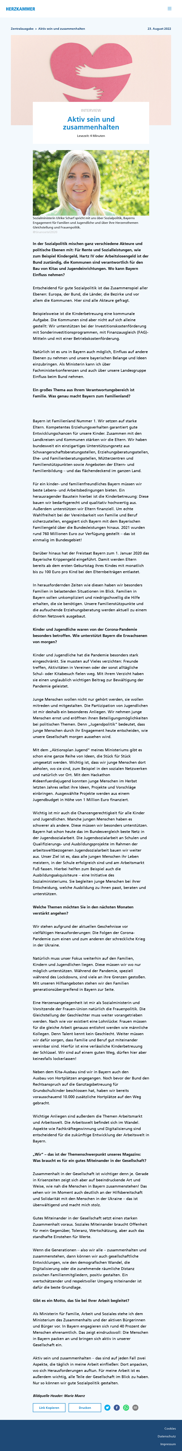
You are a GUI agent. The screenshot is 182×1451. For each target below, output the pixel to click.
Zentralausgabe (22, 29)
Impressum (168, 1444)
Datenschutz (167, 1436)
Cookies (170, 1428)
